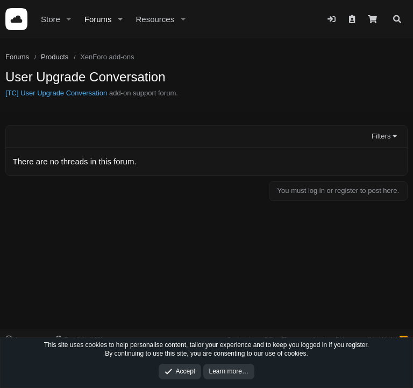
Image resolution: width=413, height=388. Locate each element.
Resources (155, 19)
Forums (98, 19)
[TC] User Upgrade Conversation (56, 93)
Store (50, 19)
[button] (68, 19)
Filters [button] (381, 136)
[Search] (397, 19)
